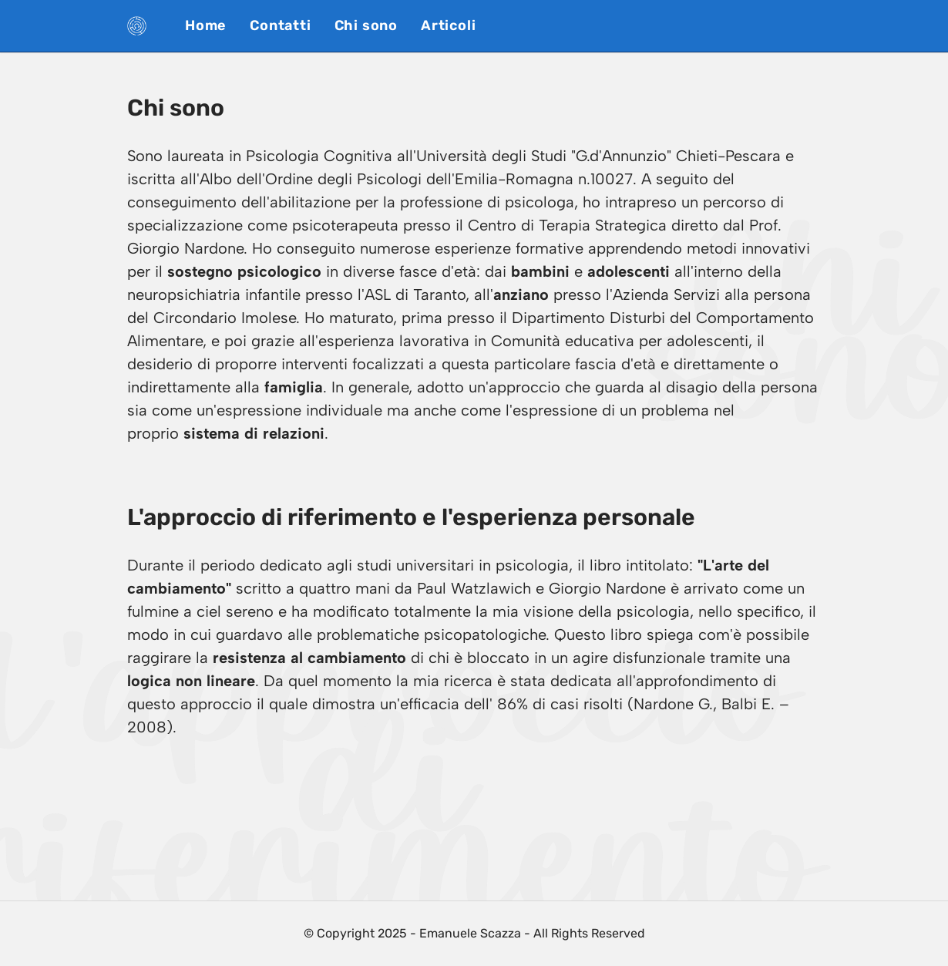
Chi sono (366, 25)
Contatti (280, 25)
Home (206, 25)
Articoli (448, 25)
